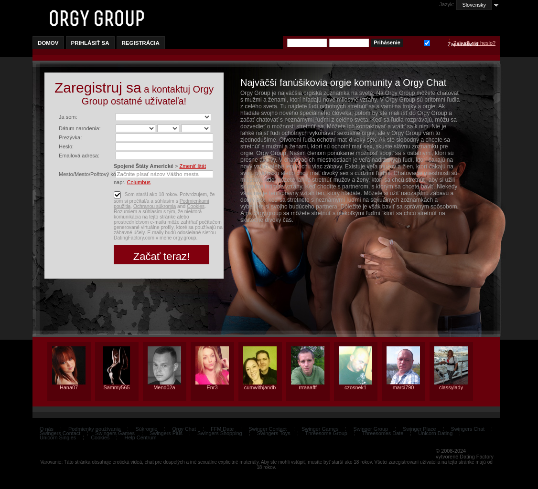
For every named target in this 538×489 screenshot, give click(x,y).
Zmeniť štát (192, 166)
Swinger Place (419, 429)
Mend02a (164, 387)
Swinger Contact (267, 429)
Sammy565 (116, 387)
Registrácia (141, 43)
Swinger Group (370, 429)
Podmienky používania (94, 429)
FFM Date (222, 429)
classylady (451, 387)
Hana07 (69, 387)
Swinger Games (319, 429)
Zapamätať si (427, 42)
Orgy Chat (184, 429)
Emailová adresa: (79, 155)
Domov (48, 43)
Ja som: (68, 117)
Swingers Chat (468, 429)
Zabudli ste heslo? (474, 43)
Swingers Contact (60, 433)
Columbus (139, 182)
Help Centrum (140, 437)
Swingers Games (115, 433)
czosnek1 (355, 387)
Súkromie (146, 429)
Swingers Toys (274, 433)
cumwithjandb (260, 387)
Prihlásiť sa (90, 43)
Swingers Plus (166, 433)
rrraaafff (308, 387)
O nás (47, 429)
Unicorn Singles (58, 437)
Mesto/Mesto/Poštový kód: (89, 174)
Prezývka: (70, 137)
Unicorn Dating (435, 433)
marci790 (403, 387)
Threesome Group (326, 433)
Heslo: (66, 146)
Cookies (195, 206)
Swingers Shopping (219, 433)
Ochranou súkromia (154, 206)
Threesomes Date (382, 433)
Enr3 (212, 387)
